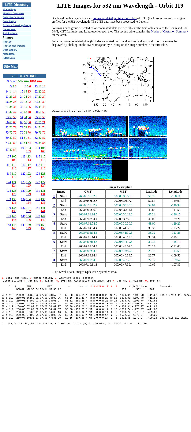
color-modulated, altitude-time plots (115, 18)
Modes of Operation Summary (169, 31)
